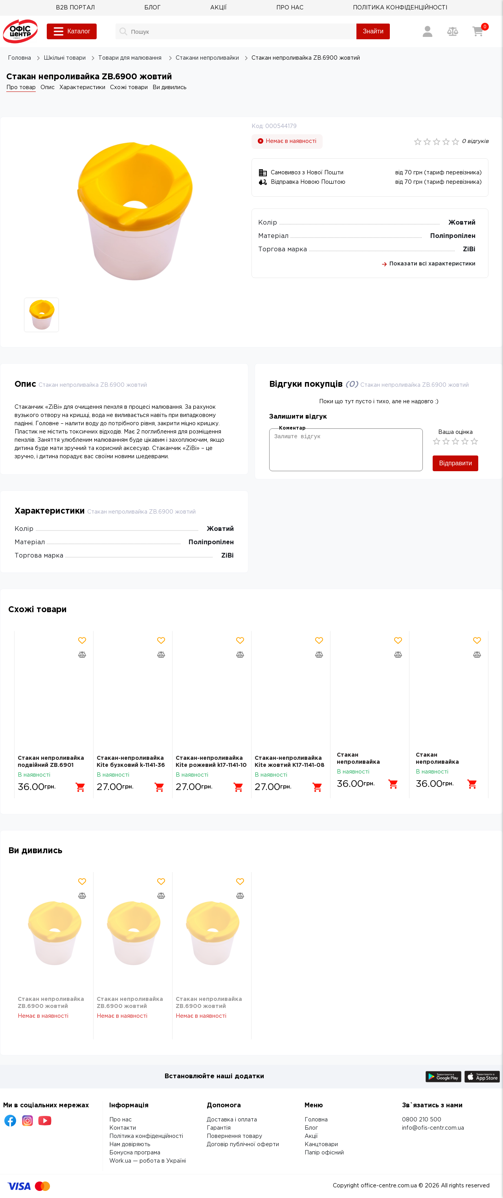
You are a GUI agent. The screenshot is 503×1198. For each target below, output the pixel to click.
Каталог (71, 31)
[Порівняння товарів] (452, 31)
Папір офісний (324, 1152)
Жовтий (461, 223)
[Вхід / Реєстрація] (427, 31)
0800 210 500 (421, 1120)
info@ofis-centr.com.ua (433, 1128)
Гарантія (219, 1128)
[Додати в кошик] (77, 784)
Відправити (455, 463)
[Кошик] (477, 31)
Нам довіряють (129, 1144)
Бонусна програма (134, 1152)
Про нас (120, 1120)
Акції (311, 1136)
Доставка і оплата (232, 1120)
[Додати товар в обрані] (82, 640)
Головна (316, 1120)
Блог (311, 1128)
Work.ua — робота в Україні (147, 1161)
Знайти (373, 31)
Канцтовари (321, 1144)
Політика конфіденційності (146, 1136)
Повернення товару (234, 1136)
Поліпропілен (452, 236)
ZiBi (469, 249)
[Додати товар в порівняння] (82, 654)
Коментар (292, 428)
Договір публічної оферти (243, 1144)
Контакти (122, 1128)
